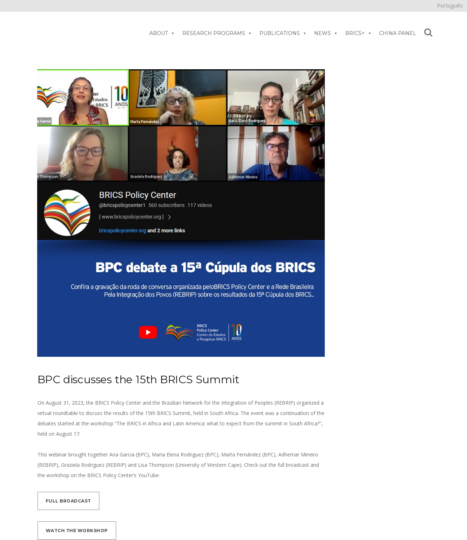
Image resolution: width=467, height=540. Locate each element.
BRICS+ (358, 33)
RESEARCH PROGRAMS (217, 33)
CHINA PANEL (397, 33)
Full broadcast (68, 501)
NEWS (326, 33)
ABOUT (162, 33)
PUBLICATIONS (283, 33)
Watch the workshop (77, 530)
